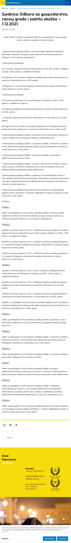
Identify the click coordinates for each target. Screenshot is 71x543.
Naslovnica (5, 8)
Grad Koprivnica (13, 3)
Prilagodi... (5, 538)
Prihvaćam (62, 538)
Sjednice (12, 8)
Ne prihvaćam (49, 538)
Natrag (9, 437)
